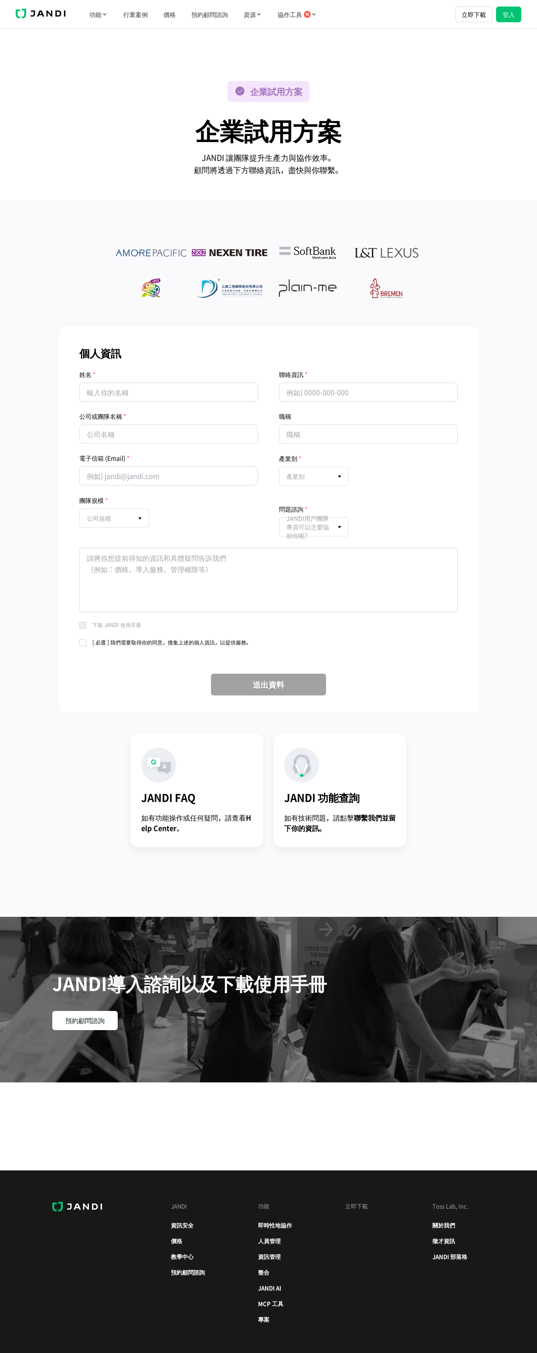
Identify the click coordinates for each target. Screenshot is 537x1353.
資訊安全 (182, 1225)
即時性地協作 (275, 1225)
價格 (169, 14)
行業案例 (135, 14)
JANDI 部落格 (449, 1256)
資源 (253, 14)
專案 (263, 1319)
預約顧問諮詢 (209, 14)
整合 (263, 1272)
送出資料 (268, 684)
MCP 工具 (270, 1303)
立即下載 (474, 14)
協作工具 (297, 14)
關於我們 (443, 1225)
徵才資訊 (443, 1241)
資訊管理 (269, 1256)
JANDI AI (269, 1288)
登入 (509, 14)
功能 (98, 14)
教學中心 (182, 1256)
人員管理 (269, 1241)
